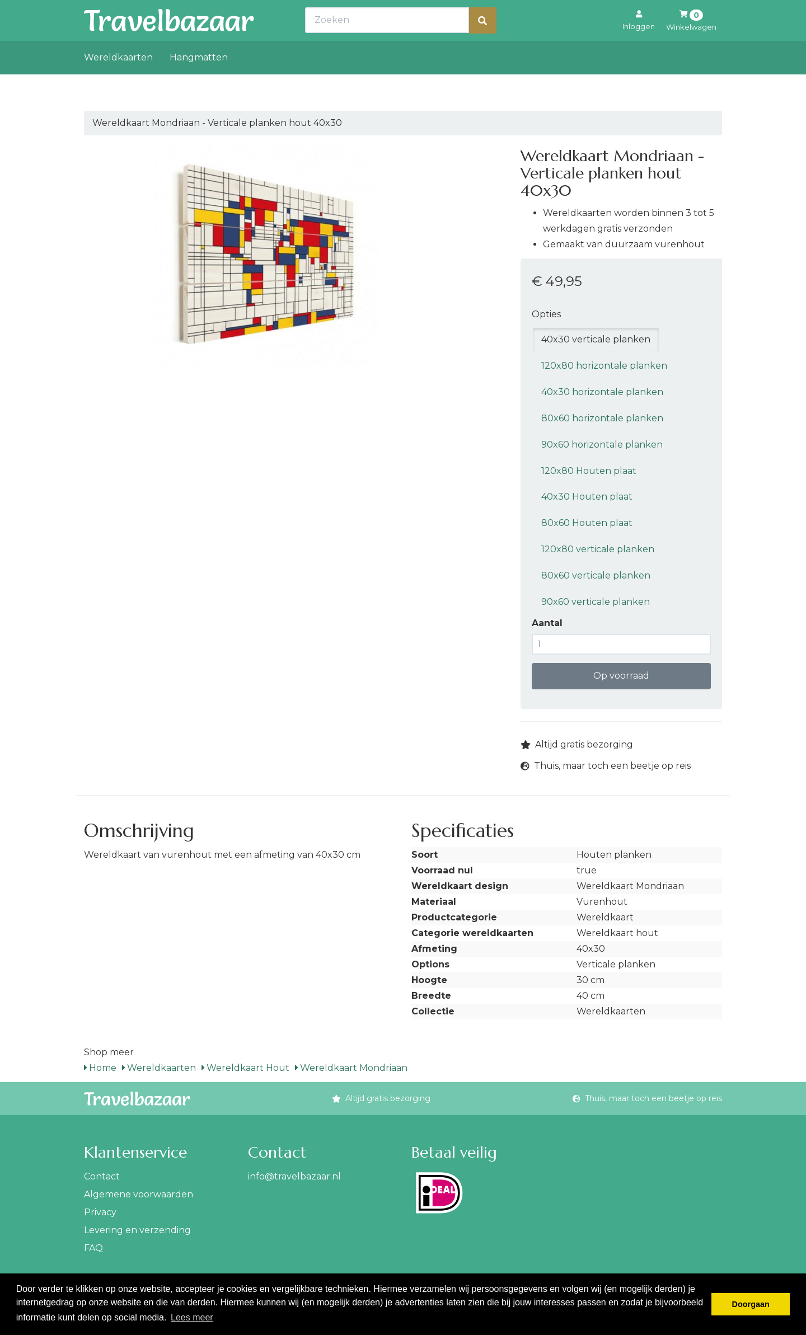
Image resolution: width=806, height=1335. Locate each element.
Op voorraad (621, 675)
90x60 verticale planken (595, 601)
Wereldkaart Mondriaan (351, 1068)
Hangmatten (199, 82)
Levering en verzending (137, 1230)
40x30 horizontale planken (602, 392)
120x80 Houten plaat (588, 471)
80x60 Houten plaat (586, 523)
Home (100, 1068)
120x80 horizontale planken (604, 365)
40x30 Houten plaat (586, 496)
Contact (102, 1176)
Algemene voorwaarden (138, 1194)
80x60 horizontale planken (602, 418)
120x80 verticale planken (597, 549)
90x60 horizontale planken (602, 444)
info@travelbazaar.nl (294, 1176)
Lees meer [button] (192, 1317)
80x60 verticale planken (595, 575)
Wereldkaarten (118, 82)
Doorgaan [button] (751, 1304)
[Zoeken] (482, 45)
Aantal (547, 623)
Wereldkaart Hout (245, 1068)
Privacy (100, 1212)
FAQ (93, 1248)
